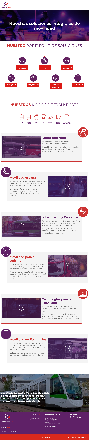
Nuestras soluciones (35, 418)
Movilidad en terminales (51, 425)
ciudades (66, 7)
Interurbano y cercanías (51, 419)
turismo (47, 422)
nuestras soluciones (35, 7)
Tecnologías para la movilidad (52, 423)
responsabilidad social (52, 7)
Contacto (32, 419)
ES (85, 7)
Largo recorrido (49, 417)
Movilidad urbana (49, 418)
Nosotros (32, 417)
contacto (74, 7)
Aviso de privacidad (46, 437)
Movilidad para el (49, 421)
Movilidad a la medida (50, 426)
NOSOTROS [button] (21, 7)
